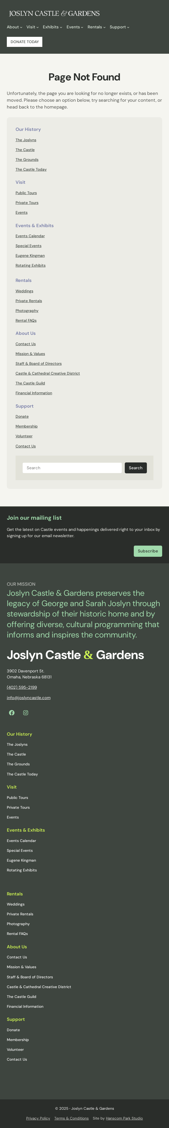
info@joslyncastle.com (29, 697)
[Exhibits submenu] (61, 27)
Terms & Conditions (71, 1118)
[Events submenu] (82, 27)
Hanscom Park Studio (124, 1118)
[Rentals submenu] (104, 27)
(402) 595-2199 (22, 687)
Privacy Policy (38, 1118)
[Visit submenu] (37, 27)
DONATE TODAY (25, 41)
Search (136, 468)
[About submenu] (21, 27)
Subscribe (148, 551)
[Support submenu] (128, 27)
